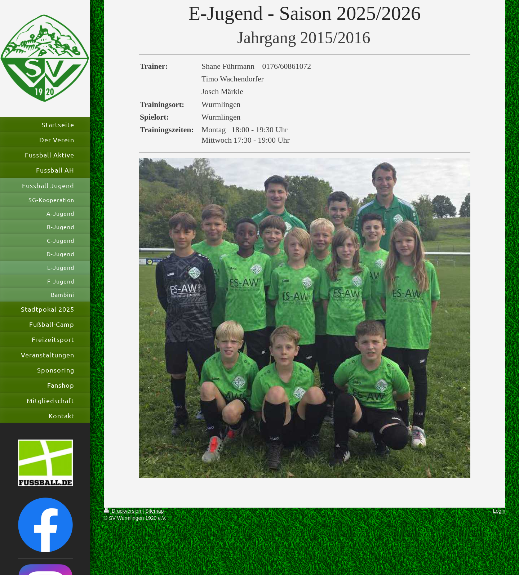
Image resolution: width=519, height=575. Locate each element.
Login (499, 511)
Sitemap (154, 511)
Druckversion (123, 511)
